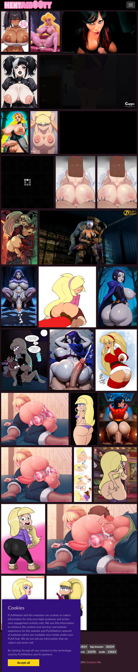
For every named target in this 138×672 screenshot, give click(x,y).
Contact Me (94, 662)
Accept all (23, 662)
